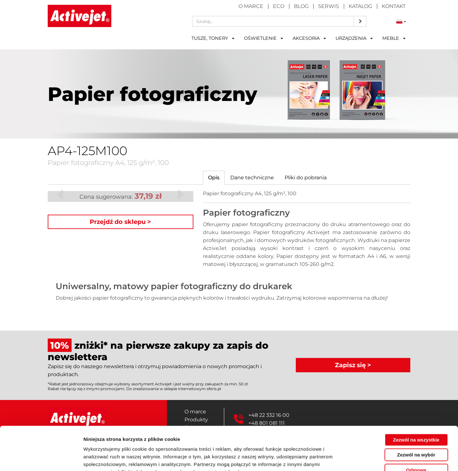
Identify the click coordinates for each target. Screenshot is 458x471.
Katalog (360, 6)
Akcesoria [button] (309, 38)
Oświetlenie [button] (263, 38)
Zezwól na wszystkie (416, 400)
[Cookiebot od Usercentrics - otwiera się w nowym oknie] (41, 458)
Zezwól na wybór (416, 415)
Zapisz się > (353, 365)
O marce (251, 6)
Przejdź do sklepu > (120, 221)
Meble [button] (394, 38)
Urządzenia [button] (354, 38)
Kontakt (394, 6)
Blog (301, 6)
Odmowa (416, 430)
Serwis (328, 6)
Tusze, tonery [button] (212, 38)
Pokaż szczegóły (339, 458)
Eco (278, 6)
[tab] (214, 178)
